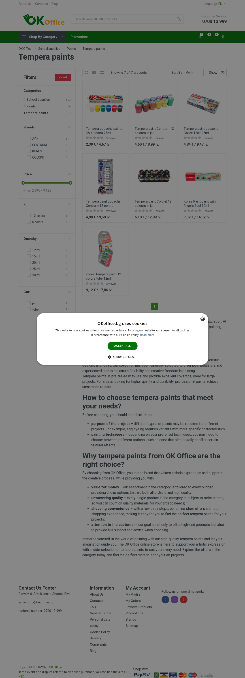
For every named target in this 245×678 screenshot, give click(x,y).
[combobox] (202, 318)
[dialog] (122, 339)
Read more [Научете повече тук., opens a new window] (147, 335)
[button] (122, 357)
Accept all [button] (122, 346)
